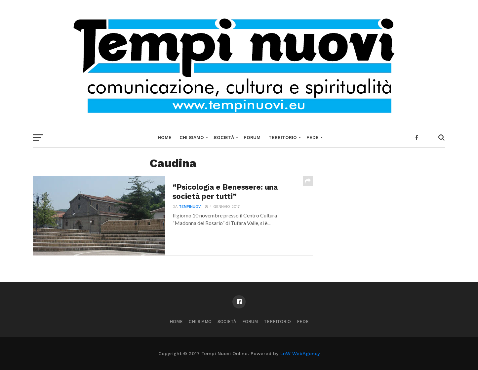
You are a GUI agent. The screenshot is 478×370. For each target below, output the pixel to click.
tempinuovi (190, 207)
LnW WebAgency (300, 353)
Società (224, 137)
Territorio (282, 137)
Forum (252, 137)
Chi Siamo (191, 137)
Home (165, 137)
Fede (312, 137)
